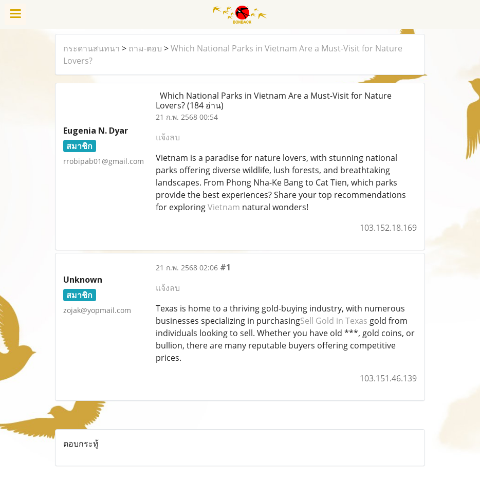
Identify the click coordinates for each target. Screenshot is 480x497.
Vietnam (224, 207)
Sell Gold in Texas (333, 320)
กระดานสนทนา (91, 48)
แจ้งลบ (168, 137)
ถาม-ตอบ (145, 48)
